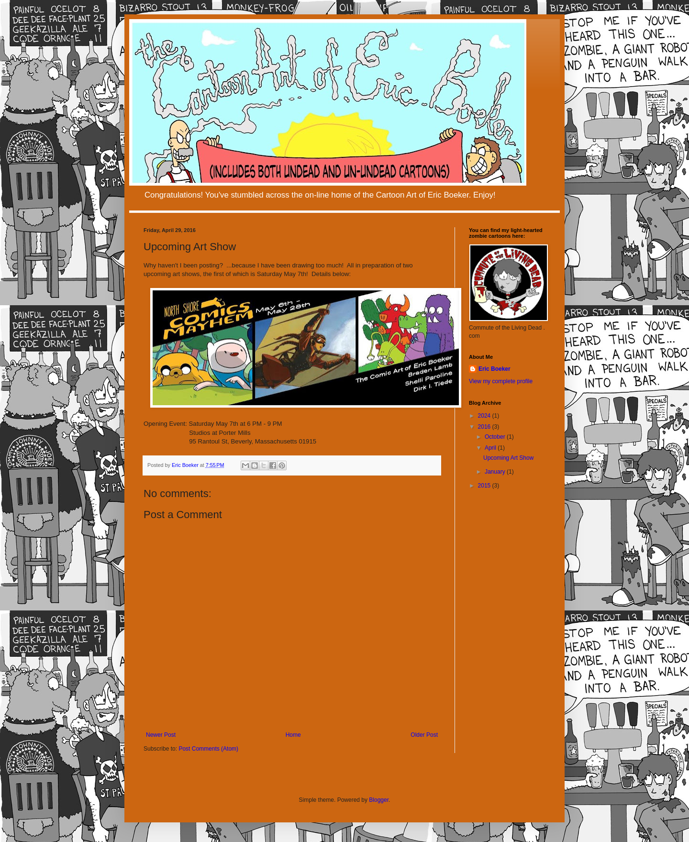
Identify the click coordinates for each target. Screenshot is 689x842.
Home (293, 734)
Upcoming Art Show (508, 457)
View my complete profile (501, 381)
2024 (485, 415)
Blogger (379, 800)
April (491, 447)
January (496, 471)
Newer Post (161, 734)
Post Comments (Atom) (208, 748)
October (496, 436)
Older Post (424, 734)
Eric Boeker (494, 369)
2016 (485, 426)
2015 (485, 485)
